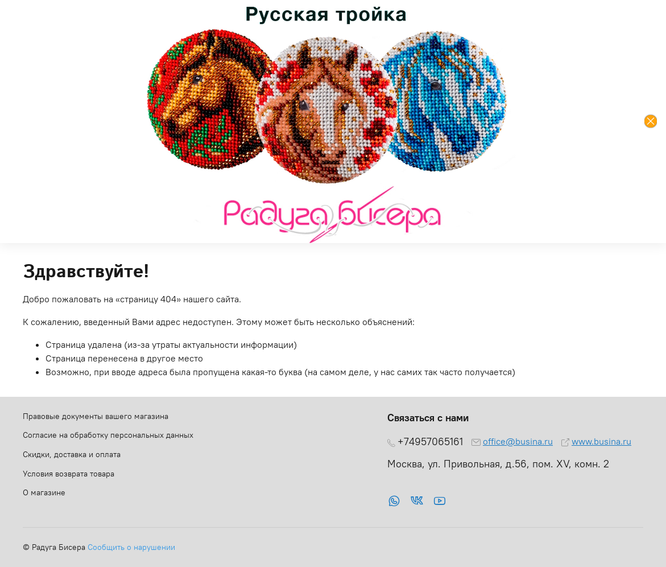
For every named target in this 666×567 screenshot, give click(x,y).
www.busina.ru (601, 441)
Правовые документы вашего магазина (95, 416)
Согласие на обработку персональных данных (108, 435)
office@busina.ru (518, 441)
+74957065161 (430, 441)
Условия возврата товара (68, 474)
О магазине (44, 492)
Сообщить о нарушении (131, 547)
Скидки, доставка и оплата (72, 454)
